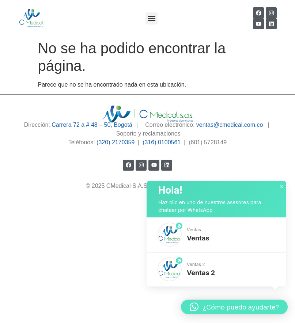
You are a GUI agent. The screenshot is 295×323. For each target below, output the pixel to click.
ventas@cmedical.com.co (229, 125)
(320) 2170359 (116, 142)
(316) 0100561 (162, 142)
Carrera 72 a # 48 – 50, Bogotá (92, 125)
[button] (151, 18)
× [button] (282, 186)
